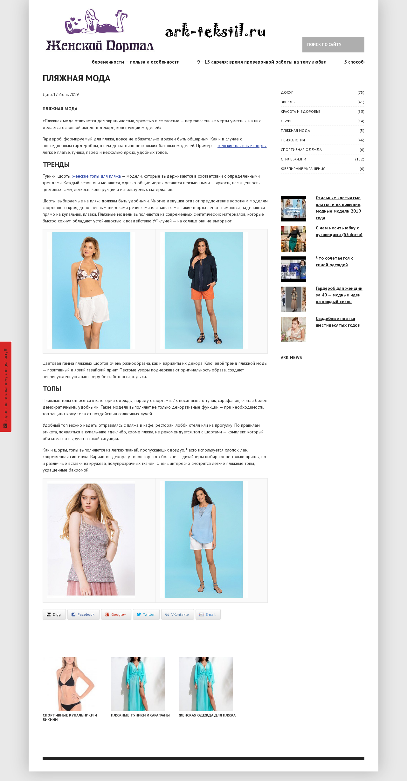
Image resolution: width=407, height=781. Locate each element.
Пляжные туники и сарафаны (140, 715)
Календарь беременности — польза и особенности (125, 62)
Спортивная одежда (301, 149)
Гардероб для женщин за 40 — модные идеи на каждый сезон (339, 294)
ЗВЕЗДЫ (288, 101)
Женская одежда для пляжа (207, 715)
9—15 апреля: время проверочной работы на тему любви (264, 62)
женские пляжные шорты (241, 145)
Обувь (287, 121)
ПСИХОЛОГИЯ (293, 140)
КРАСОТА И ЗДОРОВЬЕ (300, 111)
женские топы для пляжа (96, 176)
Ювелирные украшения (303, 168)
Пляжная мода (295, 130)
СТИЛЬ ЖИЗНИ (293, 159)
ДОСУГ (287, 92)
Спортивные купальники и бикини (70, 717)
